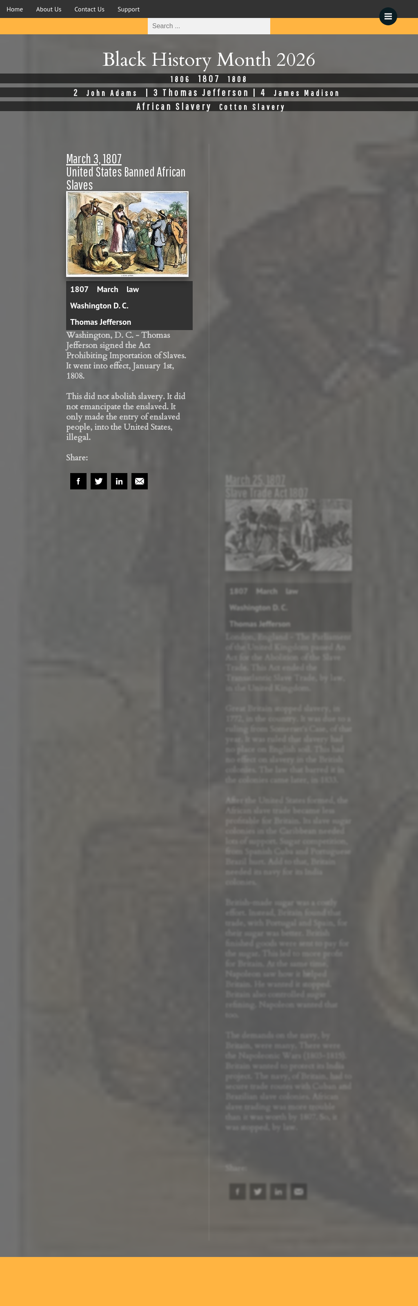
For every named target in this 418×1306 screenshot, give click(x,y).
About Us (48, 9)
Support (129, 9)
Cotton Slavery (252, 107)
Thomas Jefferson (100, 322)
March (107, 289)
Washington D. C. (99, 305)
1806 (181, 79)
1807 (79, 289)
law (133, 289)
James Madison (307, 93)
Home (15, 9)
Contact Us (89, 9)
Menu (391, 12)
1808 (238, 79)
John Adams (112, 93)
